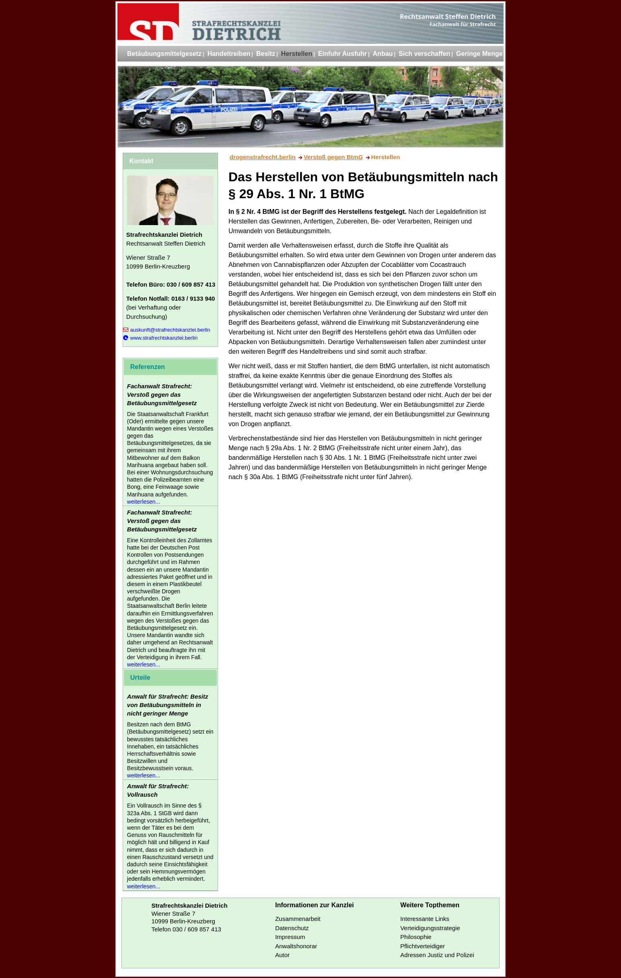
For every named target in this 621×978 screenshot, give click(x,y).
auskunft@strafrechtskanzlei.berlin (166, 330)
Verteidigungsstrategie (430, 928)
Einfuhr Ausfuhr (342, 53)
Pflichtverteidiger (422, 946)
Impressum (290, 936)
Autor (282, 954)
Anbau (383, 53)
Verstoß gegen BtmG (333, 157)
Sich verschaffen (424, 53)
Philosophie (416, 936)
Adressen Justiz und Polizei (437, 954)
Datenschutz (291, 928)
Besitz (265, 53)
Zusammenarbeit (298, 918)
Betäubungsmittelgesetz (164, 53)
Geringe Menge (479, 53)
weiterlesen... (143, 501)
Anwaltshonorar (296, 946)
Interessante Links (424, 918)
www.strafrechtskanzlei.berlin (160, 338)
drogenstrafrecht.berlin (263, 157)
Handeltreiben (229, 53)
